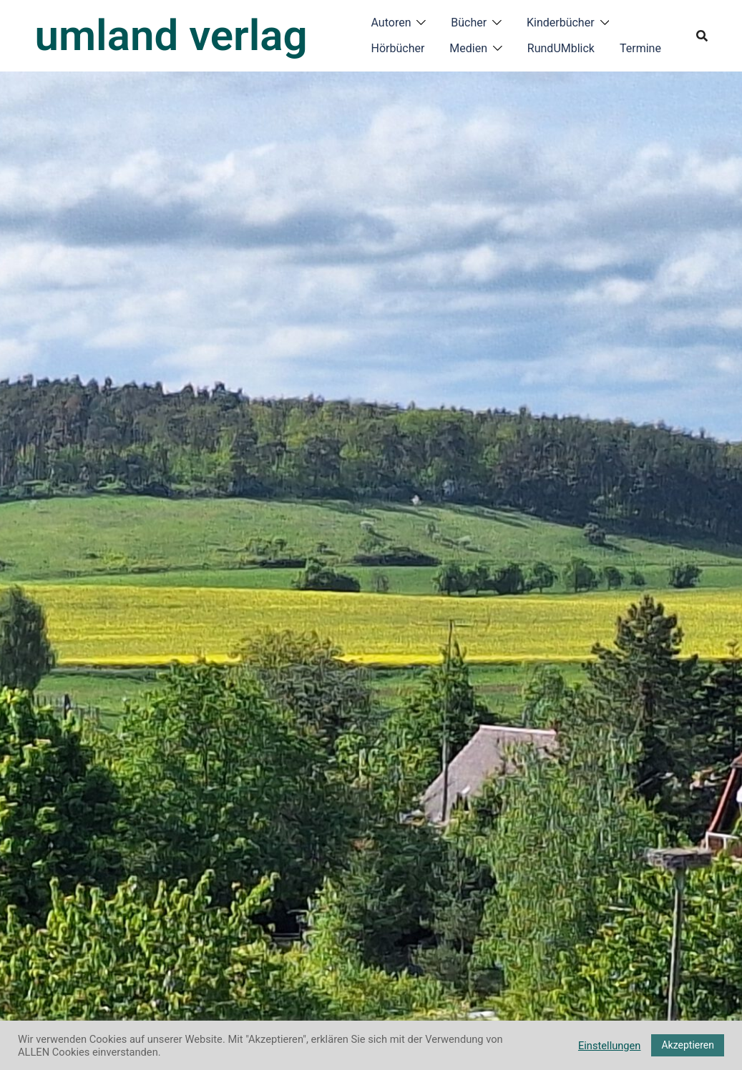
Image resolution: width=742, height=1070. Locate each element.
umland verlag (171, 35)
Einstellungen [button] (609, 1045)
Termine (640, 48)
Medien (468, 48)
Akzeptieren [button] (687, 1045)
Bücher (469, 22)
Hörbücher (398, 48)
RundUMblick (561, 48)
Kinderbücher (561, 22)
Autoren (391, 22)
